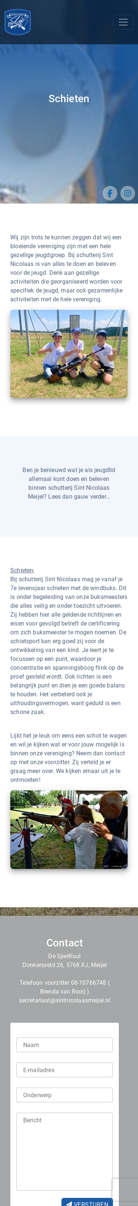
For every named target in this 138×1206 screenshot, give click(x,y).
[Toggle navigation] (123, 22)
